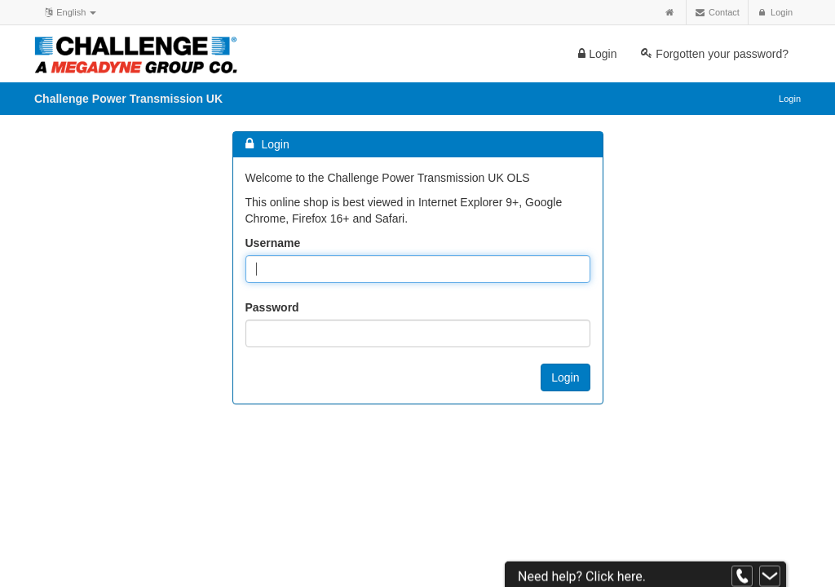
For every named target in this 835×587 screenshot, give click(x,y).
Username (273, 242)
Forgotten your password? (715, 53)
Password (272, 307)
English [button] (69, 11)
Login (597, 53)
